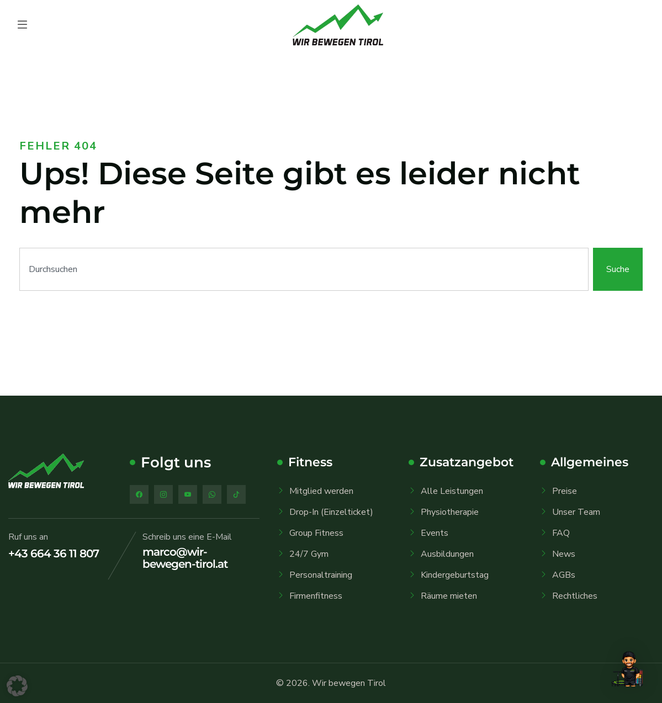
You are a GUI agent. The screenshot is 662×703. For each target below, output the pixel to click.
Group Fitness (316, 533)
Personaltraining (320, 575)
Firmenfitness (315, 596)
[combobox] (304, 269)
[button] (17, 686)
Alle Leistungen (452, 491)
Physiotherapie (450, 512)
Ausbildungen (447, 554)
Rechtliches (574, 596)
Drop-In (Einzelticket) (331, 512)
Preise (564, 491)
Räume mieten (449, 596)
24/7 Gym (309, 554)
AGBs (563, 575)
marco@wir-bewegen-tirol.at (184, 558)
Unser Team (576, 512)
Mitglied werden (321, 491)
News (563, 554)
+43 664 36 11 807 (53, 553)
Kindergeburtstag (455, 575)
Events (434, 533)
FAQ (561, 533)
